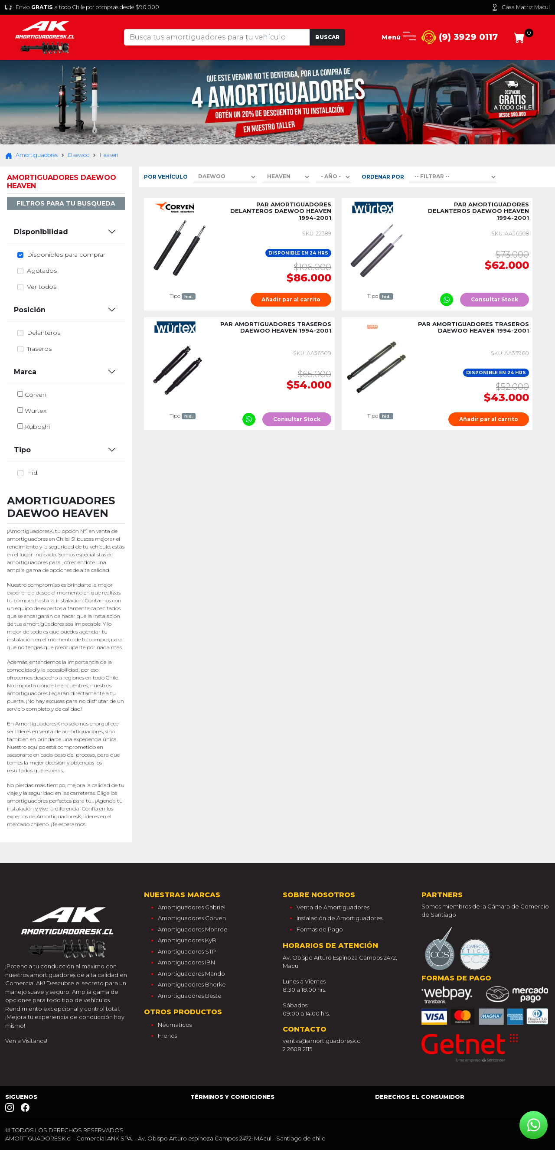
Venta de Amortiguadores (333, 907)
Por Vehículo (166, 176)
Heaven (109, 155)
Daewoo (78, 155)
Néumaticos (175, 1024)
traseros (39, 349)
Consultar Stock (494, 299)
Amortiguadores (31, 155)
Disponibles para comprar (66, 254)
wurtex (35, 411)
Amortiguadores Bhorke (192, 984)
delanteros (43, 333)
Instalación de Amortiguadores (339, 918)
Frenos (167, 1035)
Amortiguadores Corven (192, 918)
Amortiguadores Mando (191, 973)
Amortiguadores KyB (187, 940)
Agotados (42, 270)
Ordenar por (383, 176)
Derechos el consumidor (419, 1096)
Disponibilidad (41, 232)
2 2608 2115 (297, 1048)
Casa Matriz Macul (520, 7)
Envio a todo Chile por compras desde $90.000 (82, 7)
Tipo (22, 450)
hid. (33, 473)
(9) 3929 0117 (459, 37)
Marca (25, 372)
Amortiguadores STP (187, 951)
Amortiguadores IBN (186, 962)
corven (35, 395)
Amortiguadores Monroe (193, 929)
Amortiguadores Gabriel (191, 907)
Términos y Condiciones (232, 1096)
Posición (30, 310)
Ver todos (41, 287)
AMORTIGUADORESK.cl (38, 1138)
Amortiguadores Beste (190, 995)
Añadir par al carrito (290, 299)
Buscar (327, 37)
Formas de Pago (320, 929)
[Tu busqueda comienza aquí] (217, 37)
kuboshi (37, 427)
